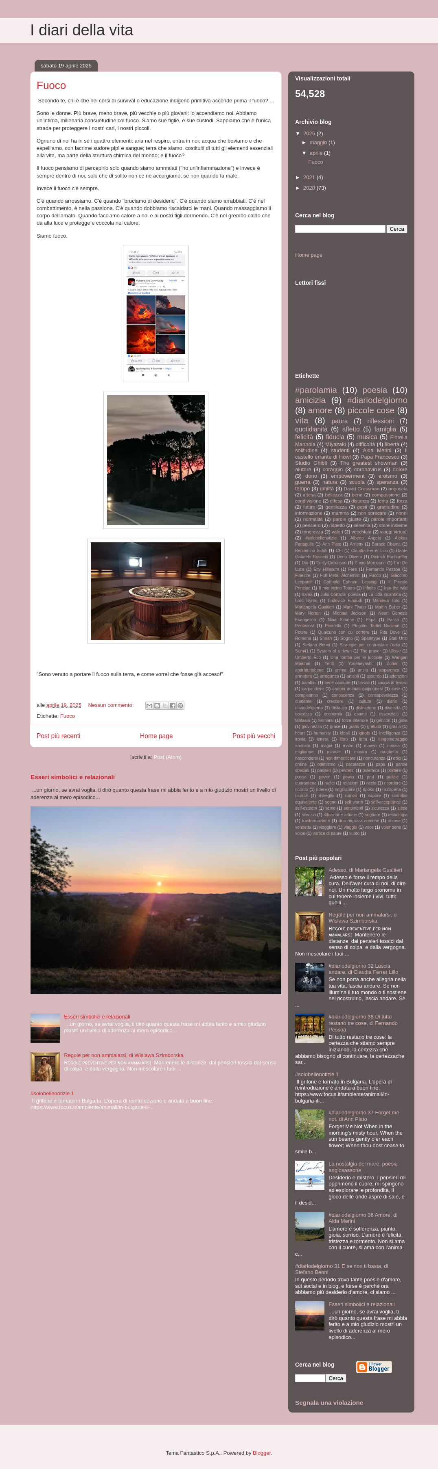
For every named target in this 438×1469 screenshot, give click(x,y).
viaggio (350, 827)
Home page (156, 735)
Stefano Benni (316, 645)
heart (300, 733)
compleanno (306, 695)
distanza (360, 500)
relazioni (351, 783)
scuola (357, 482)
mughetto (389, 752)
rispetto (337, 525)
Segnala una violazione (329, 1402)
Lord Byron (306, 600)
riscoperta (391, 789)
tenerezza (312, 531)
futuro (309, 506)
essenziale (389, 714)
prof (370, 777)
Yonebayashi (360, 663)
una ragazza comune (359, 821)
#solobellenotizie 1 (52, 1093)
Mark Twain (354, 607)
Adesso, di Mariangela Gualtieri (365, 870)
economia (333, 714)
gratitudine (388, 506)
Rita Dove (390, 632)
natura (329, 482)
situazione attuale (340, 814)
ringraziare (345, 789)
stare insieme (393, 525)
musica (367, 436)
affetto (351, 429)
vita (301, 420)
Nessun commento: (112, 705)
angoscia (397, 488)
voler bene (391, 827)
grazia (395, 726)
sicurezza (380, 808)
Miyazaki (335, 444)
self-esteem (306, 808)
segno (330, 802)
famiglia (385, 429)
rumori (351, 795)
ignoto (364, 733)
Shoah (326, 638)
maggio (319, 142)
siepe (402, 808)
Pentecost (304, 626)
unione (394, 821)
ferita (383, 500)
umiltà (327, 488)
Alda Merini (377, 450)
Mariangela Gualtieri (314, 607)
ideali (345, 733)
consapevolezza (383, 695)
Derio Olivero (349, 557)
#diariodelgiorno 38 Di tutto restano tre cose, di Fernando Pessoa (363, 1023)
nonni (401, 513)
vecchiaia (362, 531)
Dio (305, 563)
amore (320, 410)
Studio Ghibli (311, 463)
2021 (310, 177)
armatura (303, 676)
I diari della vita (81, 30)
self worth (354, 802)
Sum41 (302, 651)
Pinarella (333, 626)
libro (344, 739)
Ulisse (395, 651)
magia (326, 745)
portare (394, 770)
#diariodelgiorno (377, 400)
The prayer (370, 651)
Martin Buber (387, 607)
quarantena (306, 783)
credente (303, 701)
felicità (304, 436)
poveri (324, 777)
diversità (393, 708)
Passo (393, 620)
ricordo (301, 789)
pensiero (311, 525)
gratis (353, 726)
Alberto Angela (365, 538)
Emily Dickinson (331, 563)
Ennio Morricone (370, 563)
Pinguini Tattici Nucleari (376, 626)
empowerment (347, 476)
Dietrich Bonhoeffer (389, 557)
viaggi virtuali (393, 531)
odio (397, 758)
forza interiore (355, 720)
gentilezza (336, 506)
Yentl (329, 663)
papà (380, 764)
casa (396, 689)
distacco (339, 708)
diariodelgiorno (309, 708)
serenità (361, 525)
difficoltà (365, 444)
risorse (301, 795)
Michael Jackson (349, 613)
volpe (300, 833)
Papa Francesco (380, 457)
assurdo (374, 676)
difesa (336, 500)
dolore (400, 469)
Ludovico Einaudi (345, 600)
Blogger (262, 1453)
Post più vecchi (253, 735)
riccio (371, 783)
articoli (352, 676)
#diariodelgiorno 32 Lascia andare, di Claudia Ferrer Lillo (363, 969)
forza (402, 500)
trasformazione (316, 821)
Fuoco (51, 85)
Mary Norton (308, 613)
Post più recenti (58, 735)
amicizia (310, 400)
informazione (308, 513)
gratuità (374, 726)
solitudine (306, 450)
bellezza (334, 494)
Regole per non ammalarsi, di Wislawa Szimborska (123, 1055)
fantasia (302, 720)
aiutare (303, 469)
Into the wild (395, 588)
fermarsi (326, 720)
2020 (310, 188)
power (348, 777)
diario (392, 701)
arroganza (329, 676)
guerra (303, 482)
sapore (374, 795)
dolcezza (303, 714)
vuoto (354, 833)
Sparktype (370, 638)
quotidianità (311, 429)
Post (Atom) (168, 757)
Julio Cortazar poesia (340, 594)
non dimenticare (341, 758)
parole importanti (389, 519)
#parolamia (316, 389)
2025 (310, 133)
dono (311, 476)
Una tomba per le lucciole (356, 657)
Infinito (369, 588)
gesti (362, 506)
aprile (317, 153)
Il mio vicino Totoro (337, 588)
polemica (370, 770)
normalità (313, 519)
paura (340, 421)
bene (357, 494)
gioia (403, 720)
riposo (368, 789)
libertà (392, 444)
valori (337, 531)
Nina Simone (341, 620)
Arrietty (356, 544)
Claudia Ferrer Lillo (369, 550)
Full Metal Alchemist (339, 575)
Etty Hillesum (326, 569)
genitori (383, 720)
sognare (372, 814)
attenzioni (398, 676)
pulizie (393, 777)
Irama (307, 594)
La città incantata (384, 594)
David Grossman (362, 488)
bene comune (337, 682)
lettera (322, 739)
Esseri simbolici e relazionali (73, 777)
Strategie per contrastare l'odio (369, 645)
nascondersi (306, 758)
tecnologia (397, 814)
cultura (365, 701)
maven (370, 745)
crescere (335, 701)
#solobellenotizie (321, 538)
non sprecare (372, 513)
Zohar (392, 663)
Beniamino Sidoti (311, 550)
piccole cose (371, 410)
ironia (300, 739)
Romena (303, 638)
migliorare (304, 752)
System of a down (334, 651)
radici (329, 783)
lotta (363, 739)
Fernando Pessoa (383, 569)
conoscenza (343, 695)
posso (301, 777)
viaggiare (327, 827)
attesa (309, 494)
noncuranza (374, 758)
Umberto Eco (308, 657)
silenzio (309, 814)
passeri (324, 770)
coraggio (332, 469)
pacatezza (355, 764)
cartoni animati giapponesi (358, 689)
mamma (340, 513)
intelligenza (390, 733)
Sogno (346, 638)
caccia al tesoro (392, 682)
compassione (386, 494)
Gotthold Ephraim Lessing (350, 582)
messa (393, 745)
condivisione (308, 500)
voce (369, 827)
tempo (302, 488)
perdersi (347, 770)
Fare (352, 569)
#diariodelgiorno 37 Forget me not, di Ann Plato (363, 1115)
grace (335, 726)
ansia (363, 670)
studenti (340, 450)
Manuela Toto (385, 600)
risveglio (326, 795)
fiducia (335, 436)
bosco (364, 682)
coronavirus (367, 469)
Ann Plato (331, 544)
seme (330, 808)
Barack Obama (386, 544)
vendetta (303, 827)
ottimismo (326, 764)
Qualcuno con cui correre (343, 632)
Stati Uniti (398, 638)
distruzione (366, 708)
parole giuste (347, 519)
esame (360, 714)
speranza (387, 482)
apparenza (389, 670)
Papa (370, 620)
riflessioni (380, 421)
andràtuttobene (309, 670)
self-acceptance (386, 802)
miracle (334, 752)
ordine (301, 764)
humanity (322, 733)
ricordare (392, 783)
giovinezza (312, 726)
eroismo (388, 476)
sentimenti (353, 808)
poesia (374, 389)
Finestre (303, 575)
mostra (360, 752)
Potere (301, 632)
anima (340, 670)
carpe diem (313, 689)
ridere (321, 789)
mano (348, 745)
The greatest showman (369, 463)
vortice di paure (327, 833)
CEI (339, 550)
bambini (309, 682)
